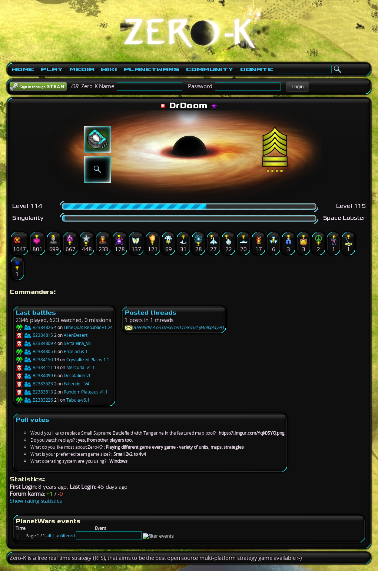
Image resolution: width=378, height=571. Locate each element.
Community (209, 69)
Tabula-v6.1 (78, 400)
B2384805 (34, 351)
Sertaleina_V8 (77, 343)
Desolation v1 (77, 375)
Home (22, 69)
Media (81, 69)
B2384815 (34, 335)
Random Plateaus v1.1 (86, 392)
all (48, 535)
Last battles (36, 312)
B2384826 (34, 327)
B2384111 (34, 367)
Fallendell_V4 (76, 384)
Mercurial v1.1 (80, 367)
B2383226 (34, 400)
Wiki (109, 69)
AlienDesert (75, 335)
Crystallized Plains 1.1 (87, 359)
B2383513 (34, 392)
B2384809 (34, 343)
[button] (297, 87)
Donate (256, 69)
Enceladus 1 (76, 351)
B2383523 (34, 384)
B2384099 (34, 375)
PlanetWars (151, 69)
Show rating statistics (36, 500)
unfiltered (65, 535)
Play (52, 69)
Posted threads (150, 312)
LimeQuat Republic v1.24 (88, 327)
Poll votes (32, 420)
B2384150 (34, 359)
